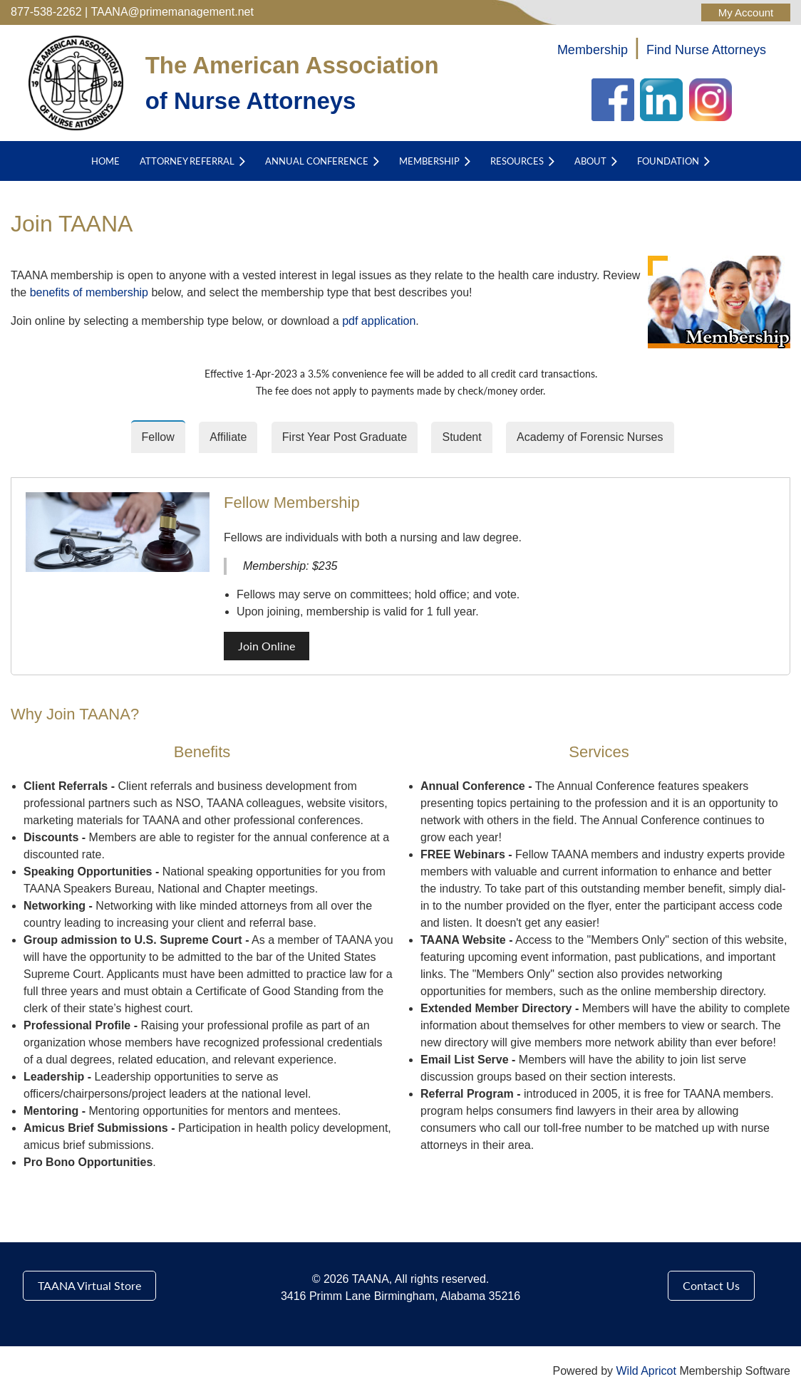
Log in (745, 12)
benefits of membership (89, 292)
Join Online (266, 645)
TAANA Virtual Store (89, 1285)
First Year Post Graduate (344, 437)
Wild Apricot (646, 1371)
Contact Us (711, 1285)
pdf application (378, 321)
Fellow (158, 437)
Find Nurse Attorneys (706, 50)
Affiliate (228, 437)
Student (461, 437)
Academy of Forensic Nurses (590, 437)
